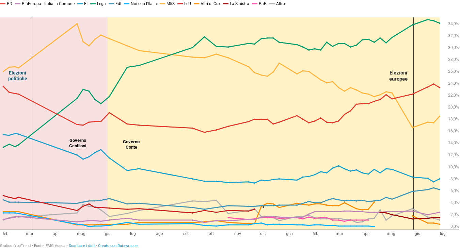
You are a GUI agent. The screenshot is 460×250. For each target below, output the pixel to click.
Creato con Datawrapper (118, 246)
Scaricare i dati (82, 246)
